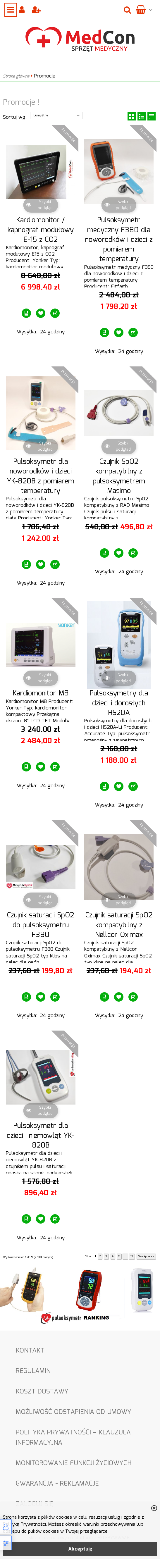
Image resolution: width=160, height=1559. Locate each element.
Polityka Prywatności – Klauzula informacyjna (73, 1437)
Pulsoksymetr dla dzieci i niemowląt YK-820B (41, 1135)
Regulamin (33, 1371)
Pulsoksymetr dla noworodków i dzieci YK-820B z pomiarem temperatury (40, 476)
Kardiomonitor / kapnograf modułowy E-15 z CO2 (41, 230)
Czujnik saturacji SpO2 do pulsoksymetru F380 (40, 925)
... (125, 1256)
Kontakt (30, 1351)
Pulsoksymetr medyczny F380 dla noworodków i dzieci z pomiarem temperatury (119, 240)
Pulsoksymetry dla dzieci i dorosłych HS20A (119, 703)
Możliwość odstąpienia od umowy (73, 1412)
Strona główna (16, 76)
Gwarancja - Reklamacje (57, 1484)
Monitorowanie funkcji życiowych (73, 1463)
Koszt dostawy (42, 1391)
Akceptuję (80, 1549)
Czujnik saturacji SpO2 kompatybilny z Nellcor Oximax (118, 925)
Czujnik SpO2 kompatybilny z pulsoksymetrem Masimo (119, 476)
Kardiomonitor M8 (41, 693)
